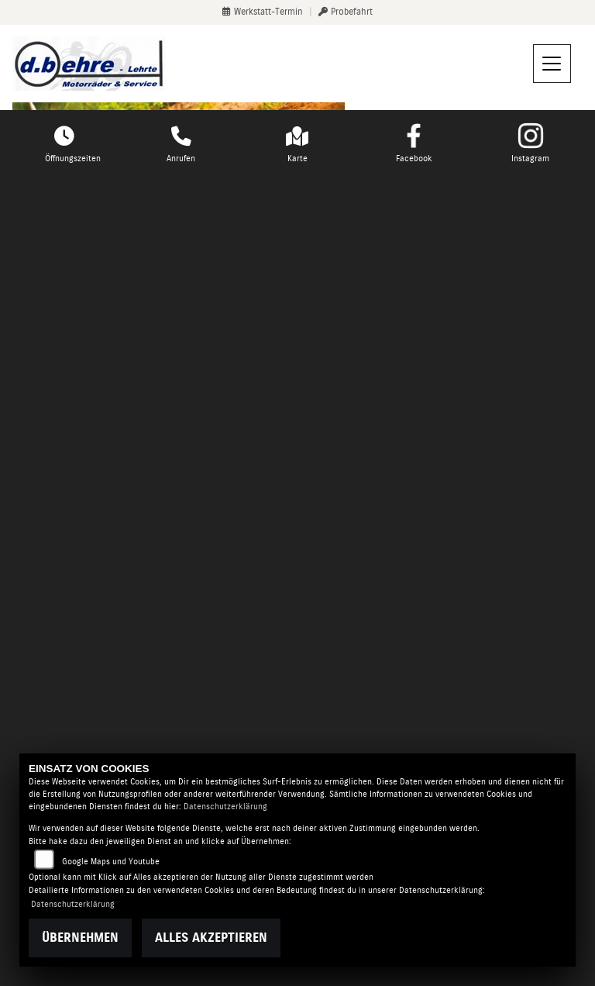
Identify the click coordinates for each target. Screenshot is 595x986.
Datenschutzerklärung (225, 807)
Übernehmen (80, 937)
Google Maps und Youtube (111, 862)
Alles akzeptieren (211, 937)
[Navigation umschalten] (552, 63)
